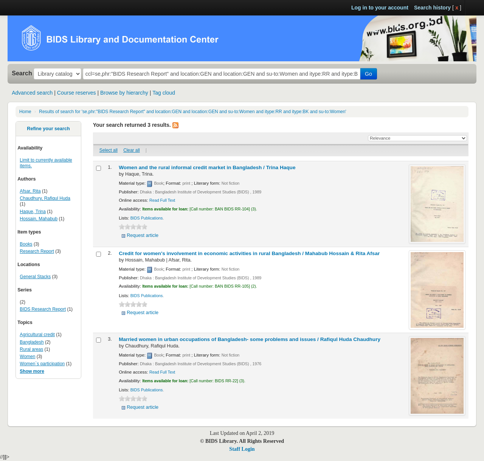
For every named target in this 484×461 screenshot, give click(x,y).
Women (27, 356)
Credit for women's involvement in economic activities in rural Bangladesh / (249, 253)
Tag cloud (163, 93)
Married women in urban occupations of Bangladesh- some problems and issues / (249, 339)
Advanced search (32, 93)
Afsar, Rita (30, 191)
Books (26, 244)
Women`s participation (42, 363)
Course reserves (76, 93)
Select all (108, 150)
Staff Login (241, 449)
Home (25, 111)
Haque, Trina (33, 211)
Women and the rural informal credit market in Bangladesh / (207, 167)
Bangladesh (31, 342)
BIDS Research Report (43, 309)
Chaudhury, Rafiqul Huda (45, 198)
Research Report (37, 251)
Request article (142, 235)
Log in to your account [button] (379, 8)
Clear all (131, 150)
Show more (32, 371)
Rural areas (31, 349)
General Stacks (35, 276)
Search (22, 73)
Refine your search (48, 128)
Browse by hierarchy (124, 93)
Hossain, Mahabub (38, 218)
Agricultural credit (37, 334)
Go (368, 74)
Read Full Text (162, 200)
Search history (432, 8)
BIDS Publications (146, 218)
